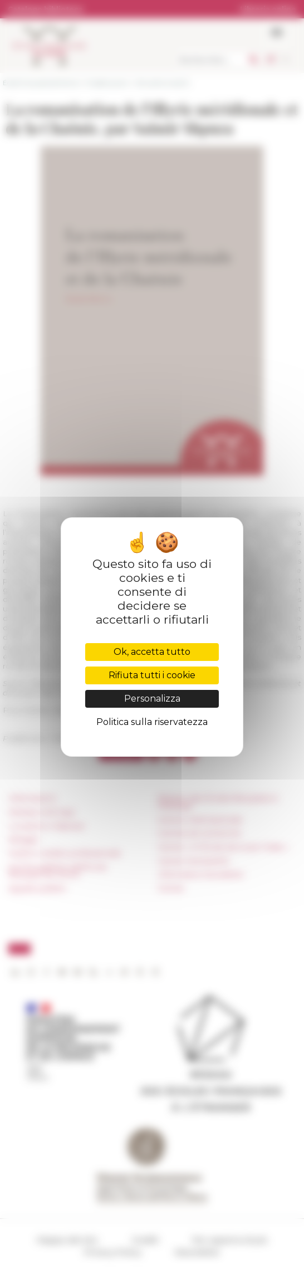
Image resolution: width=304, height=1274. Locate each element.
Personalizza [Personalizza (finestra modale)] (152, 698)
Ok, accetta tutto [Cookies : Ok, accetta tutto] (152, 651)
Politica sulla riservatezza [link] (152, 722)
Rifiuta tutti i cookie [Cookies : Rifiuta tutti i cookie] (152, 675)
